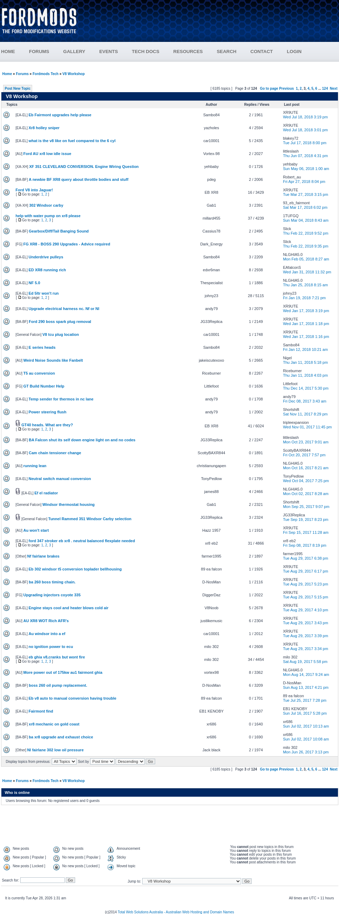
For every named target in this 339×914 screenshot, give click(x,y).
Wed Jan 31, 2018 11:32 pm (307, 272)
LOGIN (294, 51)
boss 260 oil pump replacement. (58, 685)
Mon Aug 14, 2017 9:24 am (306, 674)
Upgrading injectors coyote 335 (52, 595)
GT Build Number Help (43, 386)
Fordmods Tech (45, 74)
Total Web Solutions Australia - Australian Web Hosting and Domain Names (176, 912)
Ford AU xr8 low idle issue (47, 154)
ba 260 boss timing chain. (52, 582)
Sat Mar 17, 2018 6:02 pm (305, 207)
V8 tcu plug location (60, 334)
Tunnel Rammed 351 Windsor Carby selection (89, 519)
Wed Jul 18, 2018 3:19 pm (305, 117)
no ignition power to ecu (51, 646)
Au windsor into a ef (47, 634)
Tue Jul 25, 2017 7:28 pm (304, 700)
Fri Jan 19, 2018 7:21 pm (304, 298)
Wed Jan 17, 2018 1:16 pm (306, 336)
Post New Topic (18, 88)
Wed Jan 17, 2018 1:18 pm (306, 324)
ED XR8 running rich (47, 270)
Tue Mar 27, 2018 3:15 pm (305, 194)
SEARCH (226, 51)
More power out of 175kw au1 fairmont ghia (62, 672)
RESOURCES (195, 51)
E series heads (42, 347)
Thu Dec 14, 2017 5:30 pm (306, 388)
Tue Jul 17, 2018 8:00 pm (304, 143)
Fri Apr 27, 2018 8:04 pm (304, 181)
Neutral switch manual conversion (60, 479)
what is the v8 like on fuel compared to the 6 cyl (72, 141)
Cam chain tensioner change (55, 453)
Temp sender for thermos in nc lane (61, 399)
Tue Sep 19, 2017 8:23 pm (306, 519)
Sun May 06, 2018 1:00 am (306, 169)
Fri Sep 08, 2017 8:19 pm (304, 545)
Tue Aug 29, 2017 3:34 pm (305, 649)
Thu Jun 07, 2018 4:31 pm (305, 156)
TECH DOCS (145, 51)
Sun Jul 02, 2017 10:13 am (306, 726)
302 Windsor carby (46, 205)
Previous (286, 88)
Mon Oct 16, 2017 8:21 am (306, 468)
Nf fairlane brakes (43, 556)
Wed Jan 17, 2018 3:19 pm (306, 311)
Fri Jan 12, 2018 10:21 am (305, 349)
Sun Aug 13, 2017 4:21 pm (306, 687)
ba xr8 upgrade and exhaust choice (61, 737)
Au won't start (36, 530)
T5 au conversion (39, 373)
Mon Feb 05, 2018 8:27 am (306, 259)
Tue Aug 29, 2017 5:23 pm (305, 584)
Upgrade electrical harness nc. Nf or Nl (64, 309)
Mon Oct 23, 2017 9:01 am (306, 442)
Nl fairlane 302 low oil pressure (55, 750)
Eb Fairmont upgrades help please (60, 115)
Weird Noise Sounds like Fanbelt (53, 360)
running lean (34, 466)
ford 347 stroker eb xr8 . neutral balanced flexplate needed (82, 541)
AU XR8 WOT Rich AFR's (46, 621)
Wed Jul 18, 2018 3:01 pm (305, 130)
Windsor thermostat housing (68, 504)
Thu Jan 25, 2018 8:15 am (305, 285)
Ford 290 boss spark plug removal (60, 321)
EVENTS (115, 51)
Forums (22, 74)
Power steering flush (47, 412)
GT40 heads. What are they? (47, 425)
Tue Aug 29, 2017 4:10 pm (305, 610)
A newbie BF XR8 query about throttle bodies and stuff (78, 179)
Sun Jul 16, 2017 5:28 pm (305, 713)
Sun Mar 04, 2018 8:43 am (306, 220)
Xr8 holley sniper (44, 128)
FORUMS (46, 51)
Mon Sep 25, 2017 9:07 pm (306, 506)
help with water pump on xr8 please (48, 216)
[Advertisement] (211, 23)
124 (325, 88)
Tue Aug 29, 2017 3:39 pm (305, 636)
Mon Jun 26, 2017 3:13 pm (306, 752)
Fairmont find (41, 711)
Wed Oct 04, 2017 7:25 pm (306, 481)
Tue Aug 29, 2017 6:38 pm (305, 558)
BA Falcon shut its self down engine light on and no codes (82, 440)
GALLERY (74, 51)
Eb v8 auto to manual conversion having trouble (72, 698)
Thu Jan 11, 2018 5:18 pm (305, 362)
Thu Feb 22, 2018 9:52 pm (306, 233)
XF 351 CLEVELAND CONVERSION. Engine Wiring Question (83, 166)
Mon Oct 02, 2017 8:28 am (306, 494)
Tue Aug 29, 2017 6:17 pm (305, 571)
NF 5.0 (34, 283)
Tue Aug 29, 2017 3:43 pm (305, 623)
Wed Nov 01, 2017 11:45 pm (307, 427)
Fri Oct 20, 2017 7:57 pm (304, 455)
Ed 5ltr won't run (44, 293)
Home (7, 74)
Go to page (269, 88)
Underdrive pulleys (46, 257)
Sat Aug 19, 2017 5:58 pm (305, 661)
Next (334, 88)
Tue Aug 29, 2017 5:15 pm (305, 597)
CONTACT (262, 51)
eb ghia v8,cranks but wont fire (57, 657)
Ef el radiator (46, 493)
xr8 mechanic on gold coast (54, 724)
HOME (8, 51)
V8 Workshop (74, 74)
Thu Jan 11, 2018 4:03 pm (305, 375)
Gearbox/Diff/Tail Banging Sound (59, 231)
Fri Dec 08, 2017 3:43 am (304, 401)
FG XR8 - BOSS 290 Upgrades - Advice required (66, 244)
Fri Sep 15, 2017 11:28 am (306, 532)
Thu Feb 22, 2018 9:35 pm (306, 246)
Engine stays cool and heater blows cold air (69, 608)
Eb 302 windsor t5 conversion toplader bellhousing (75, 569)
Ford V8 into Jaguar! (34, 190)
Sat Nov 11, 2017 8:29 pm (305, 414)
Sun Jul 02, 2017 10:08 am (306, 739)
